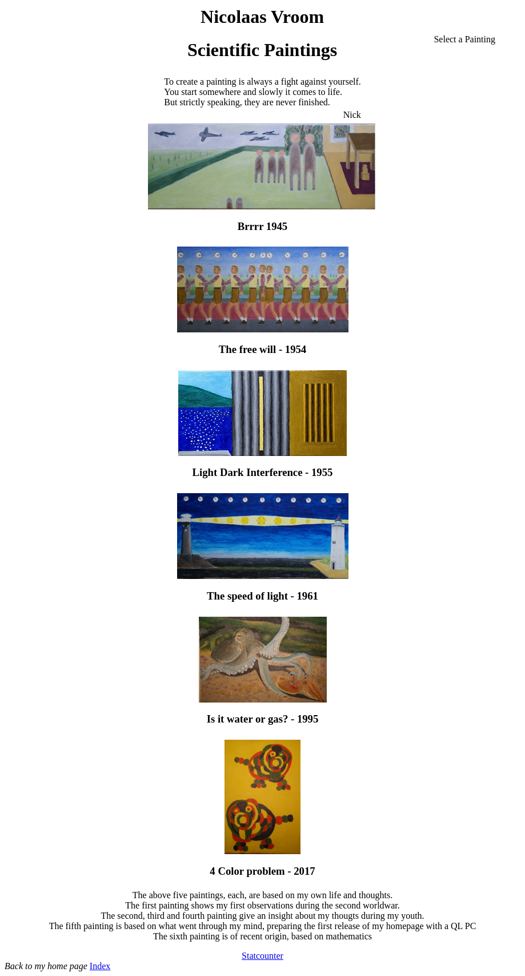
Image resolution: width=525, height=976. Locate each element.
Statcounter (262, 956)
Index (100, 966)
